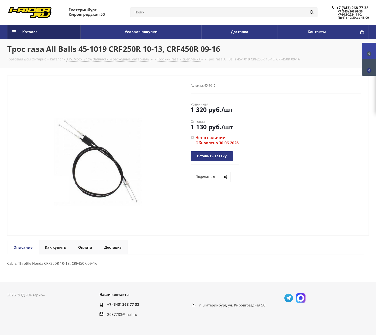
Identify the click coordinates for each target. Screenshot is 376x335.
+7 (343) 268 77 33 (352, 8)
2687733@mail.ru (122, 314)
